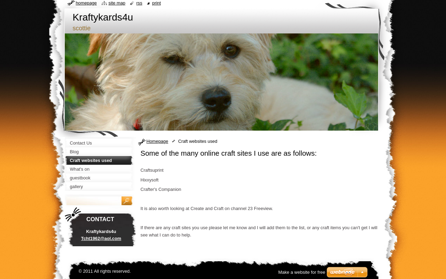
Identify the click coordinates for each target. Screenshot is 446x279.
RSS (139, 3)
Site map (117, 3)
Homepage (158, 141)
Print (156, 3)
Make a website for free (301, 272)
